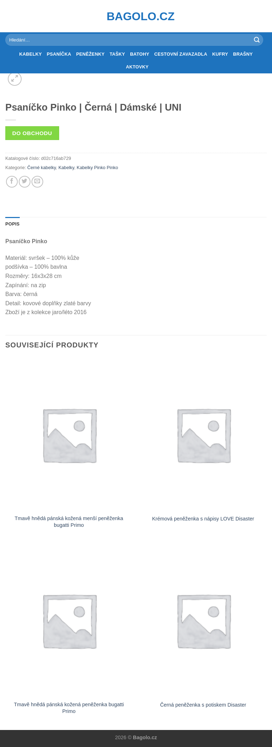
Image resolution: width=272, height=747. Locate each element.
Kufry (220, 54)
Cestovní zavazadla (181, 54)
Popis (12, 224)
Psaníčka (59, 54)
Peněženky (90, 54)
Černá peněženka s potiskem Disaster (203, 705)
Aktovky (137, 66)
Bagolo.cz (136, 16)
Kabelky (30, 54)
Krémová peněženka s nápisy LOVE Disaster (203, 519)
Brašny (243, 54)
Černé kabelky (41, 167)
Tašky (117, 54)
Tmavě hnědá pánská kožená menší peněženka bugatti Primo (69, 521)
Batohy (139, 54)
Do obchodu (32, 133)
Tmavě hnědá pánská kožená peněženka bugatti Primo (69, 708)
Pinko (112, 167)
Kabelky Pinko (91, 167)
